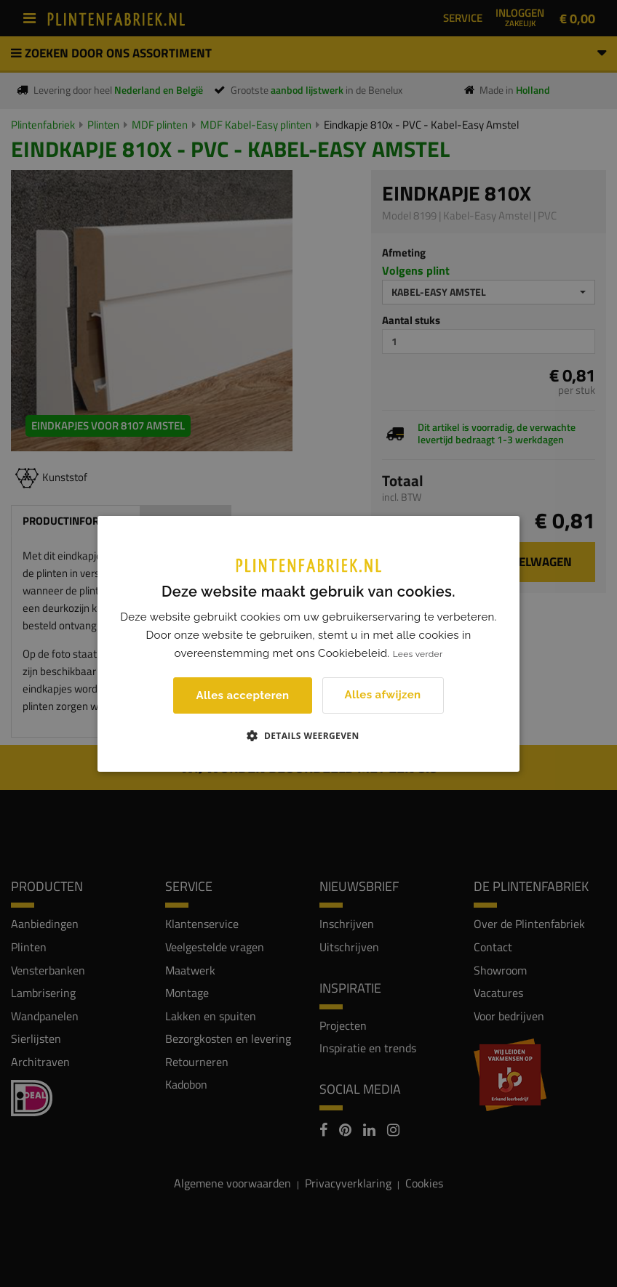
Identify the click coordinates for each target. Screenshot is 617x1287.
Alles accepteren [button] (242, 695)
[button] (308, 735)
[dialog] (308, 643)
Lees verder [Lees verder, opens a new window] (418, 654)
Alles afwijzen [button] (383, 694)
